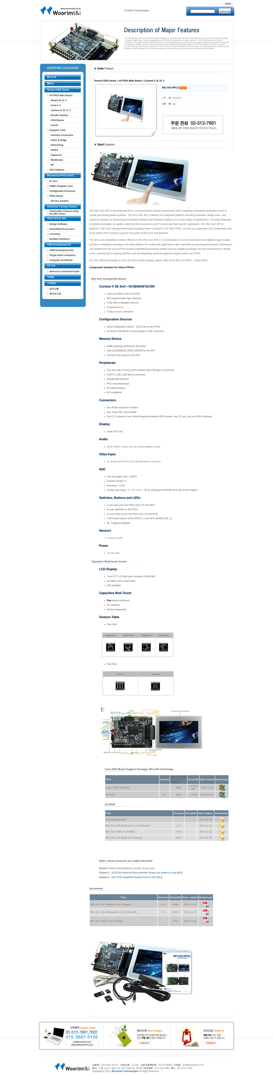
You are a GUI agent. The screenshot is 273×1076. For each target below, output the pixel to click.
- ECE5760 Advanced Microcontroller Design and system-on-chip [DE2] (146, 872)
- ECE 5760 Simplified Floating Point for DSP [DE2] (136, 877)
